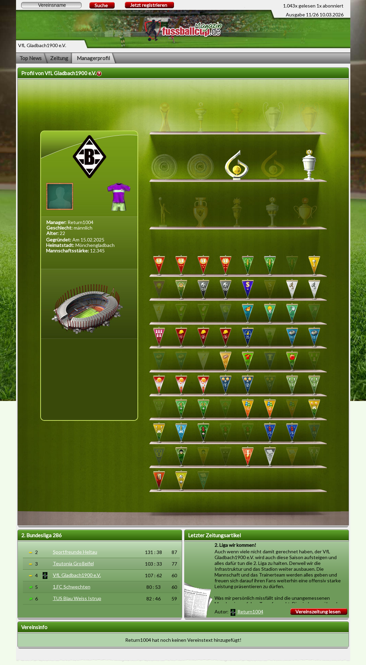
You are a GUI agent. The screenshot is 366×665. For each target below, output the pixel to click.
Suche (101, 5)
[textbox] (51, 5)
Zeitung (59, 58)
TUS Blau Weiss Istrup (77, 598)
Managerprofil (93, 58)
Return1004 (250, 611)
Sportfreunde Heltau (75, 552)
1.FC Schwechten (71, 587)
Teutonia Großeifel (73, 563)
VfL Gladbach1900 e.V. (77, 575)
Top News (30, 58)
